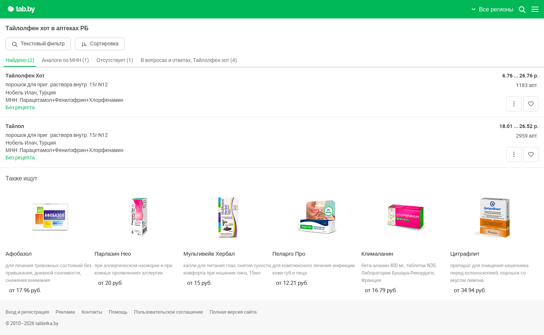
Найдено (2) (20, 59)
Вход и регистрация (27, 311)
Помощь (118, 311)
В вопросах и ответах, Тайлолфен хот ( (189, 60)
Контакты (92, 311)
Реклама (65, 311)
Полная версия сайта (233, 311)
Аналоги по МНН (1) (65, 59)
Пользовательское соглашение (168, 311)
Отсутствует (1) (114, 59)
